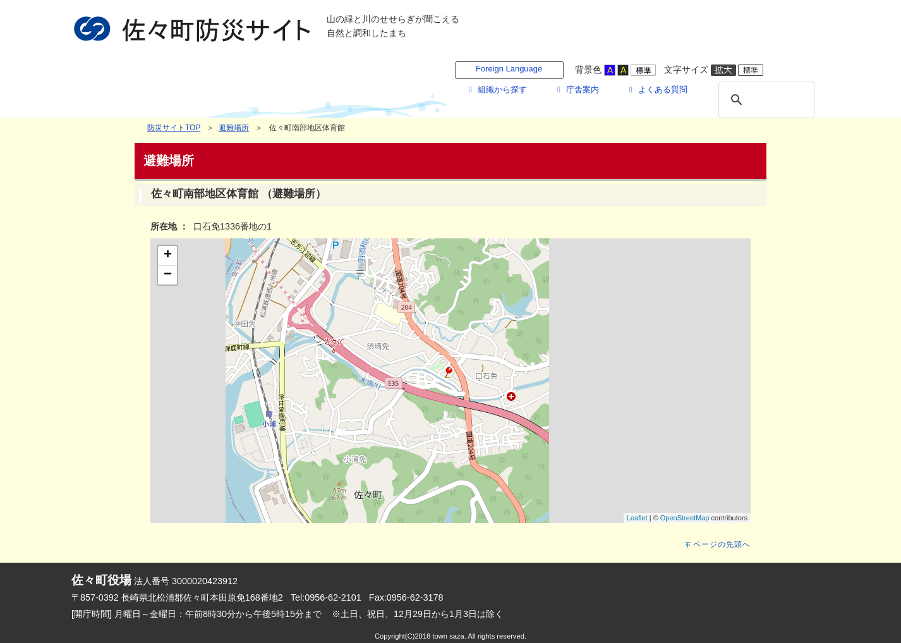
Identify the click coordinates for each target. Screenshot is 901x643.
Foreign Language (509, 68)
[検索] (764, 99)
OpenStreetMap (685, 518)
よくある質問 (656, 89)
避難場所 (234, 127)
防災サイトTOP (173, 127)
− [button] (168, 275)
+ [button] (168, 255)
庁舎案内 (576, 89)
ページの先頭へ (722, 544)
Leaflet (637, 518)
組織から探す (497, 89)
